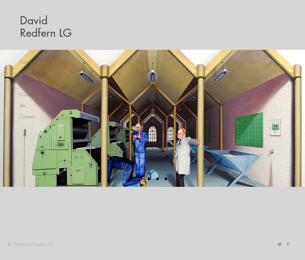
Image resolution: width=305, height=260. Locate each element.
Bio (23, 105)
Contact (27, 116)
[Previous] (10, 118)
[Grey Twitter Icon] (280, 244)
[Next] (295, 118)
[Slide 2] (149, 178)
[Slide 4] (140, 179)
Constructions (33, 94)
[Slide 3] (166, 178)
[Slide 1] (157, 178)
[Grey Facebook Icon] (288, 244)
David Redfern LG (46, 26)
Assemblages (32, 83)
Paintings (28, 62)
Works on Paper (34, 72)
